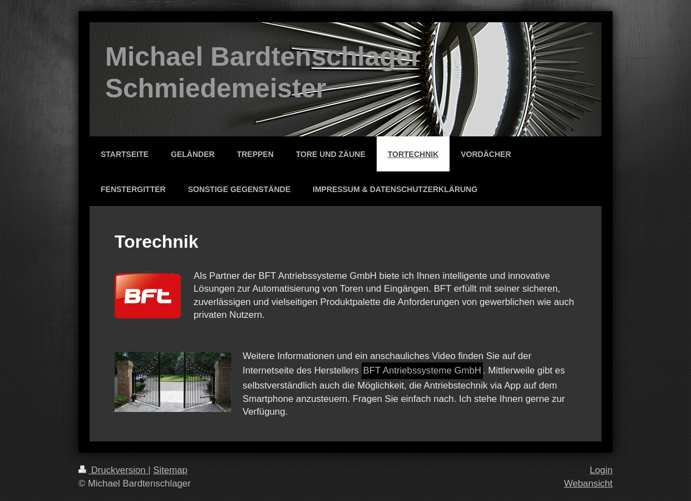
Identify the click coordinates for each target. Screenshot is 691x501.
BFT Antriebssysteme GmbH (422, 370)
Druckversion (113, 470)
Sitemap (170, 470)
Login (601, 470)
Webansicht (588, 483)
